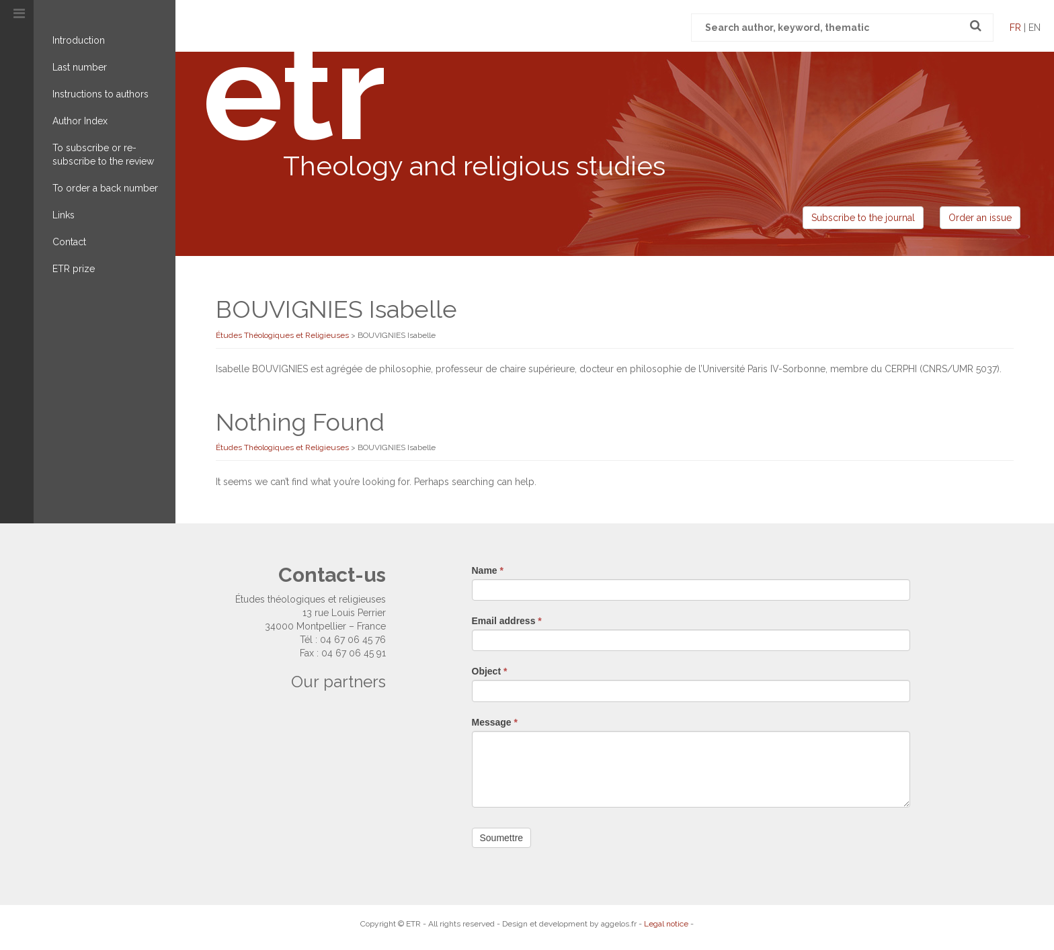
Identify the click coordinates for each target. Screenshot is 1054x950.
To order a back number (105, 188)
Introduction (78, 40)
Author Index (80, 121)
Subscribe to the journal (863, 217)
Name (487, 570)
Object (490, 671)
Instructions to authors (100, 94)
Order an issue (980, 217)
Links (63, 215)
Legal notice (666, 924)
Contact (69, 241)
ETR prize (73, 268)
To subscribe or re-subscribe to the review (103, 154)
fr (1015, 27)
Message (495, 722)
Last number (79, 67)
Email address (507, 620)
